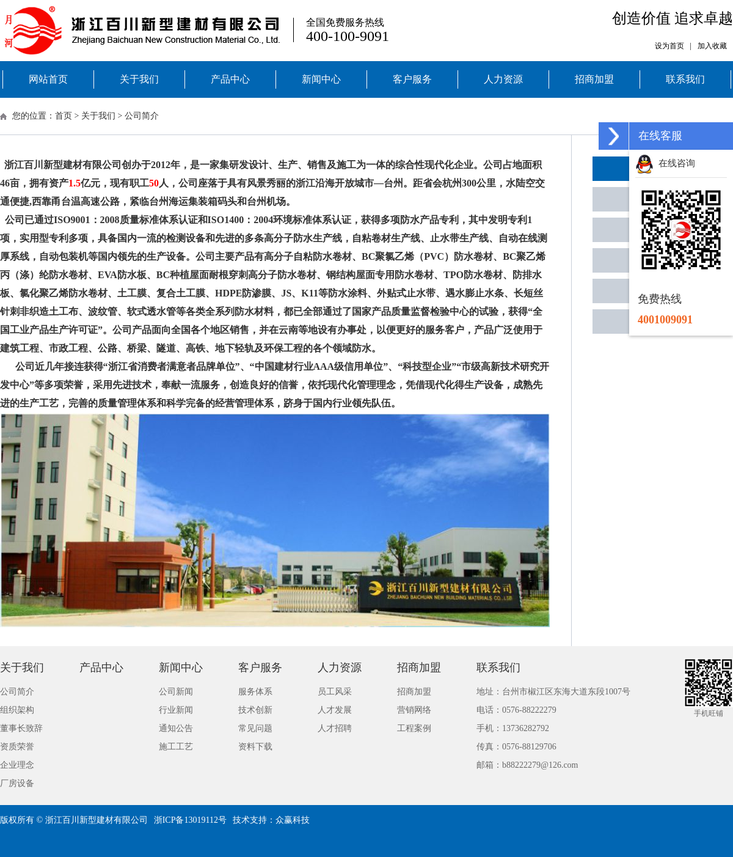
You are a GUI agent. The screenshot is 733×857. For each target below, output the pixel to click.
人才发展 (335, 710)
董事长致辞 (21, 728)
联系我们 (685, 79)
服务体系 (255, 691)
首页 (63, 115)
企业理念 (17, 765)
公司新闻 (176, 691)
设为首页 (669, 46)
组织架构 (17, 710)
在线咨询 (665, 163)
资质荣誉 (17, 746)
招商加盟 (594, 79)
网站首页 (48, 79)
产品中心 (230, 79)
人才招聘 (335, 728)
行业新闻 (176, 710)
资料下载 (255, 746)
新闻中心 (321, 79)
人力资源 (503, 79)
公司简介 (142, 115)
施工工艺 (176, 746)
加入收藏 (712, 46)
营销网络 (414, 710)
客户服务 (412, 79)
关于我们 (139, 79)
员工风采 (335, 691)
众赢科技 (292, 820)
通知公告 (176, 728)
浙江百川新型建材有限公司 (96, 820)
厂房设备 (17, 783)
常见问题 (255, 728)
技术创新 (255, 710)
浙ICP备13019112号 (190, 820)
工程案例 (414, 728)
